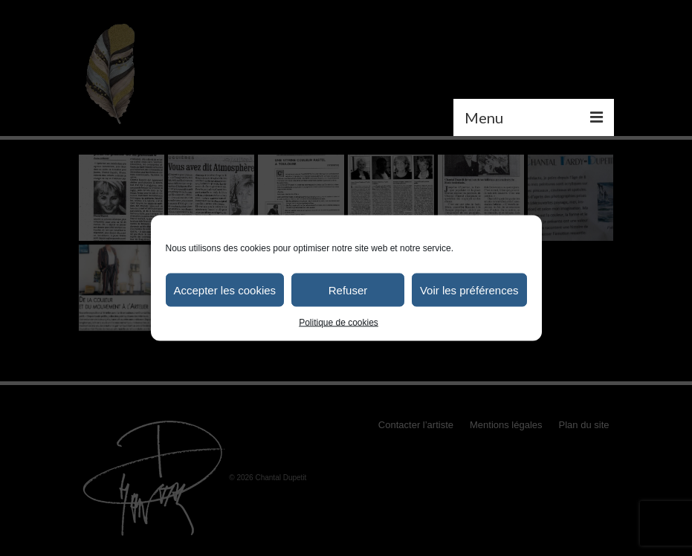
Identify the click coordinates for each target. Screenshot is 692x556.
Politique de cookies (338, 322)
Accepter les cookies (225, 289)
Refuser (348, 289)
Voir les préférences (469, 289)
